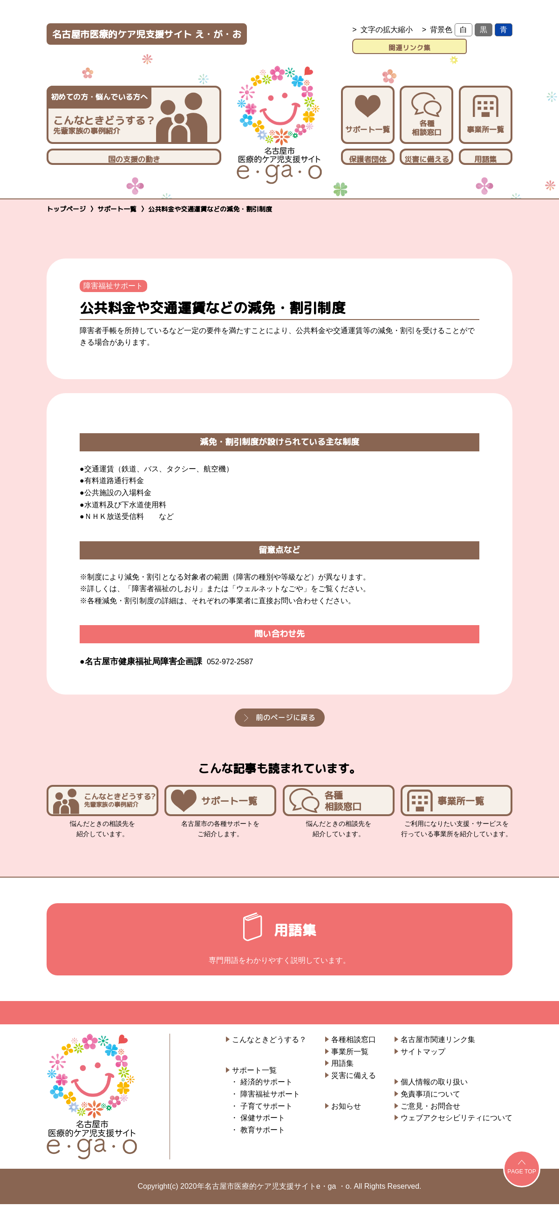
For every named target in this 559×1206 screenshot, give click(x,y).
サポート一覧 (368, 113)
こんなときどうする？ (269, 1041)
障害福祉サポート (114, 284)
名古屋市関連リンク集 (438, 1041)
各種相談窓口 (426, 113)
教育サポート (262, 1132)
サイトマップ (423, 1053)
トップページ (66, 207)
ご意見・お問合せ (430, 1108)
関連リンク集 (432, 45)
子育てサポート (266, 1108)
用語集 (485, 157)
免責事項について (430, 1096)
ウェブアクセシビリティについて (456, 1120)
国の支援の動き (134, 157)
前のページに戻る (285, 715)
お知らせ (346, 1108)
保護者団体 (367, 157)
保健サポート (262, 1120)
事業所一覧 (486, 113)
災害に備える (426, 157)
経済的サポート (266, 1084)
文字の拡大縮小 (387, 30)
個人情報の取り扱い (434, 1084)
